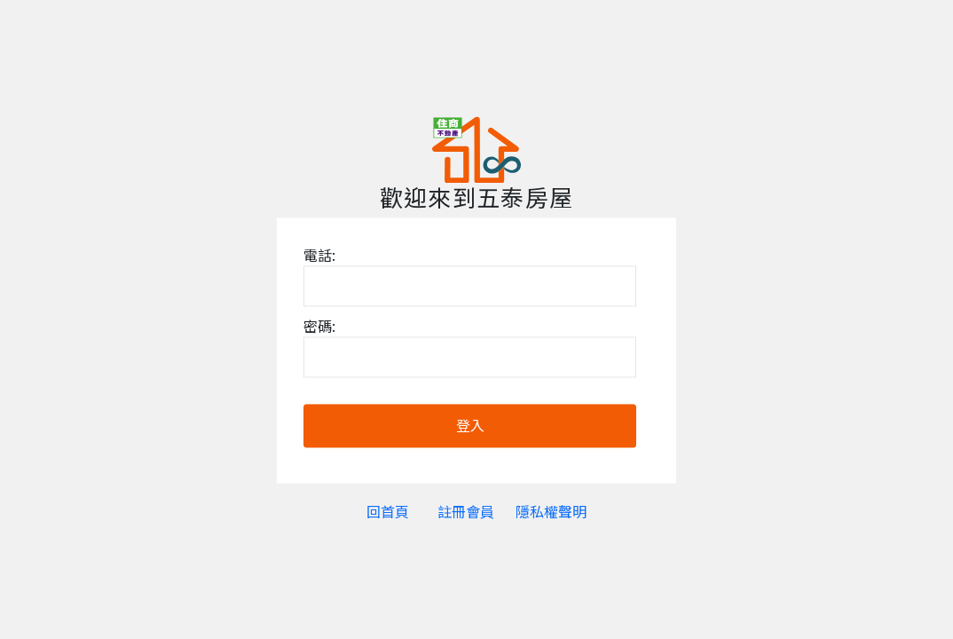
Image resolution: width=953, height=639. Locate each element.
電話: (319, 255)
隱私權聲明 (551, 512)
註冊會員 (465, 512)
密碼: (319, 326)
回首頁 (387, 512)
